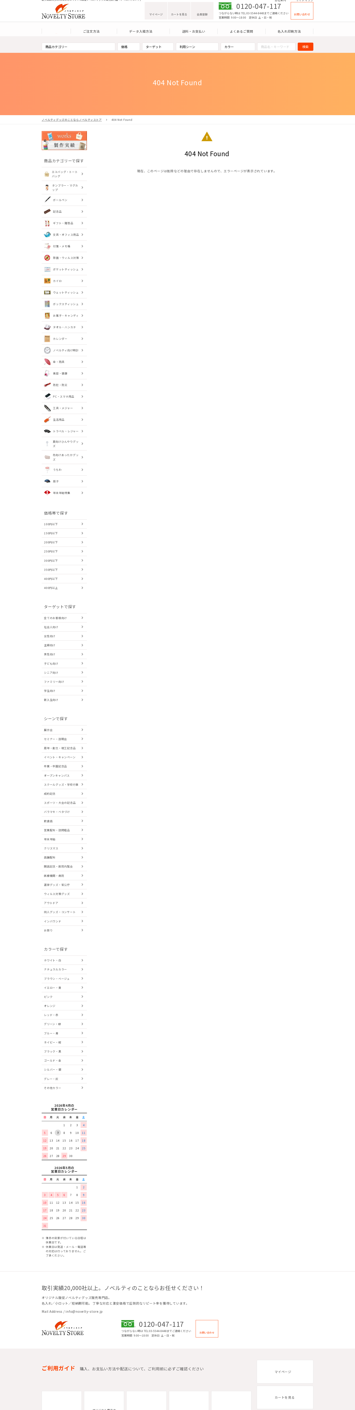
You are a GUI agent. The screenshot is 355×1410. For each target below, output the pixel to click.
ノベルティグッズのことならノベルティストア (72, 120)
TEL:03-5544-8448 (252, 18)
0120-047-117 (258, 11)
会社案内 (280, 3)
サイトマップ (305, 3)
